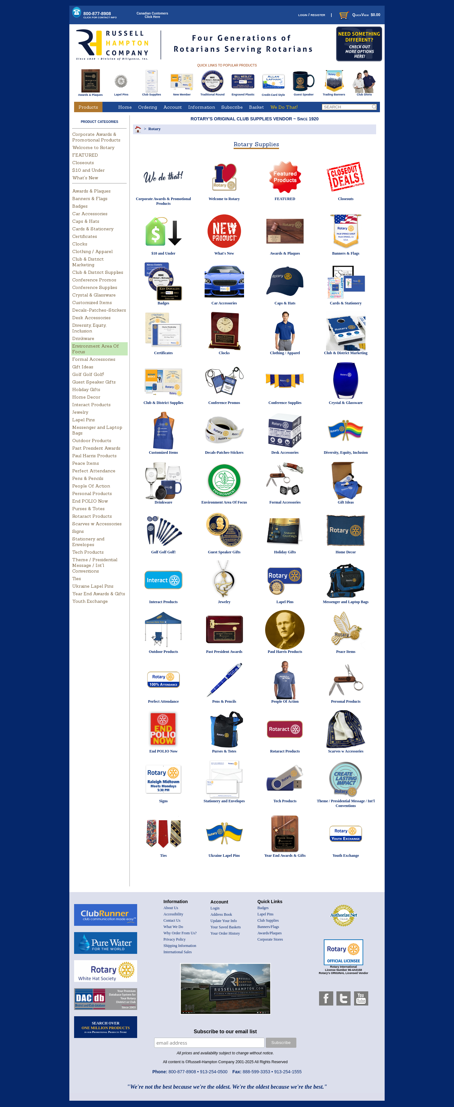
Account (172, 107)
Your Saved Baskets (226, 927)
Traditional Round (213, 93)
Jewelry (80, 412)
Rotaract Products (92, 516)
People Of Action (91, 486)
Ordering (147, 107)
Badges (80, 206)
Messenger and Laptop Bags (346, 602)
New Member (182, 93)
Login (215, 908)
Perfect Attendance (93, 471)
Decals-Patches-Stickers (99, 310)
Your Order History (225, 933)
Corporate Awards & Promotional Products (96, 137)
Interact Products (91, 404)
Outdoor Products (91, 440)
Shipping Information (180, 945)
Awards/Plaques (270, 933)
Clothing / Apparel (92, 251)
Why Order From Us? (180, 933)
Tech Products (88, 552)
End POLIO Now (90, 501)
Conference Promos (94, 280)
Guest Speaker (304, 93)
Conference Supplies (94, 287)
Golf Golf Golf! (88, 374)
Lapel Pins (121, 93)
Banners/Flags (268, 927)
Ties (76, 578)
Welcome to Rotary (93, 147)
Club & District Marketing (88, 262)
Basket (256, 107)
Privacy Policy (175, 939)
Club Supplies (151, 93)
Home (125, 107)
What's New (85, 178)
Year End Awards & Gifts (98, 594)
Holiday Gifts (86, 389)
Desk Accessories (91, 317)
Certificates (84, 236)
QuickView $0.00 (359, 15)
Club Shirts (364, 93)
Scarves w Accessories (97, 524)
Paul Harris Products (94, 455)
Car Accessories (90, 213)
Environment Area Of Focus (224, 502)
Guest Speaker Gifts (94, 382)
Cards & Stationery (93, 229)
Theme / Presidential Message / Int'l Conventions (94, 565)
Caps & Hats (85, 221)
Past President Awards (96, 448)
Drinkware (83, 338)
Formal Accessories (93, 359)
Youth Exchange (90, 601)
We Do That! (284, 107)
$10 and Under (88, 170)
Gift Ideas (82, 367)
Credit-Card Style (273, 93)
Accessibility (173, 914)
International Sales (178, 952)
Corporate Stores (270, 939)
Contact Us (172, 920)
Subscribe (232, 107)
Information (201, 107)
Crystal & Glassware (94, 295)
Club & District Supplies (97, 272)
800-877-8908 (100, 15)
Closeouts (83, 162)
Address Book (221, 914)
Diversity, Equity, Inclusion (89, 328)
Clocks (79, 244)
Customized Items (92, 302)
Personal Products (92, 493)
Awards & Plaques (90, 93)
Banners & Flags (90, 198)
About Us (171, 908)
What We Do (173, 927)
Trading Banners (334, 93)
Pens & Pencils (87, 478)
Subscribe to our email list (225, 1031)
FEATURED (85, 155)
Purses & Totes (88, 508)
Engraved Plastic (243, 93)
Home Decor (86, 397)
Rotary (154, 128)
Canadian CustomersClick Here (152, 15)
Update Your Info (224, 921)
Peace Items (85, 463)
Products (88, 107)
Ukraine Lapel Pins (93, 586)
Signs (78, 531)
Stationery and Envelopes (88, 541)
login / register (311, 14)
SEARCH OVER (106, 1027)
